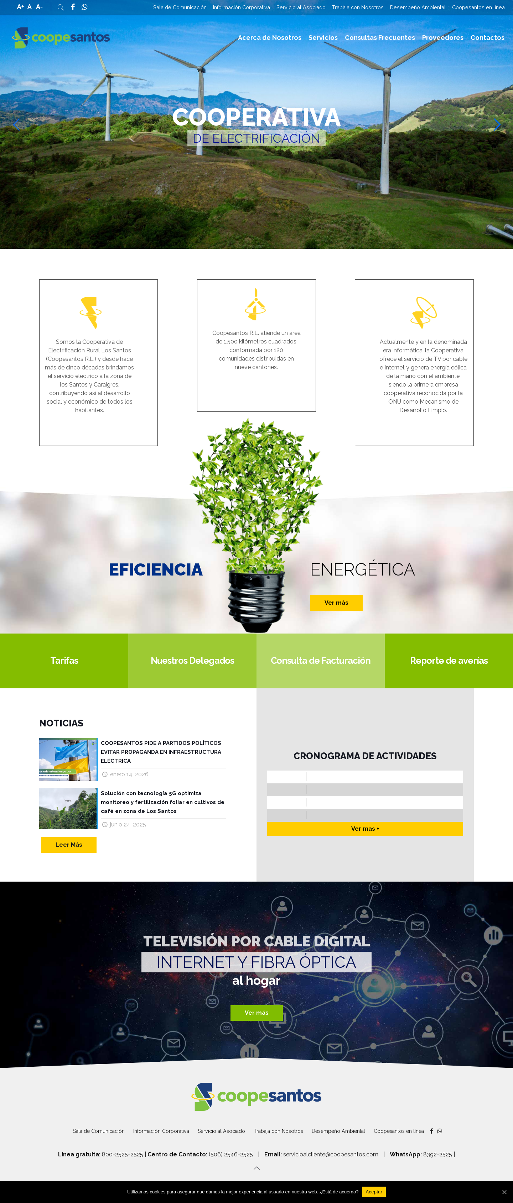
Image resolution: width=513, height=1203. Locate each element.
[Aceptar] (374, 1192)
